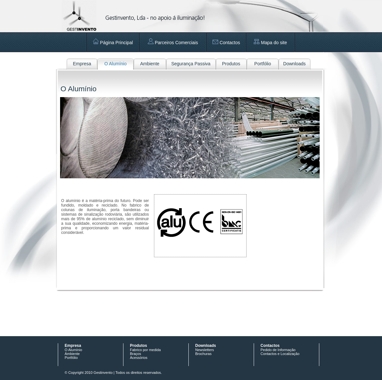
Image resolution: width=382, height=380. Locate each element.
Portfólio (262, 63)
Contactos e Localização (280, 354)
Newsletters (204, 350)
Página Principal (113, 42)
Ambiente (149, 63)
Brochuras (203, 354)
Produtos (231, 63)
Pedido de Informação (278, 350)
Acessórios (138, 358)
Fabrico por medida (145, 350)
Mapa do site (270, 42)
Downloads (294, 63)
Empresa (82, 63)
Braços (135, 354)
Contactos (226, 42)
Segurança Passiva (190, 63)
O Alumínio (115, 63)
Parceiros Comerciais (173, 42)
